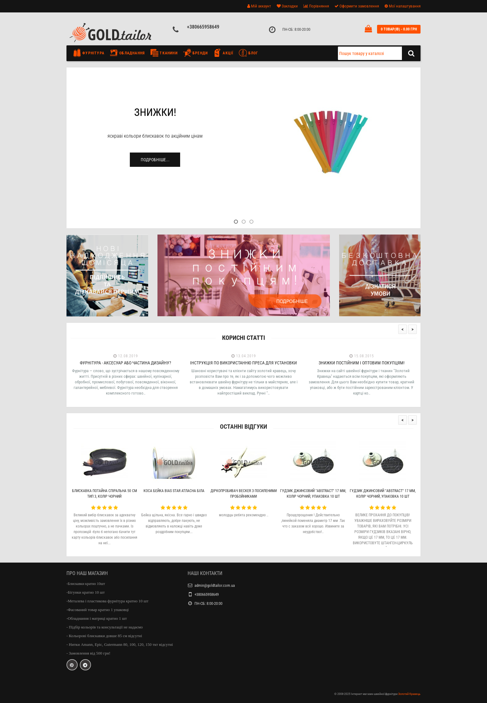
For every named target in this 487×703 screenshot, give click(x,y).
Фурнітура (90, 53)
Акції (223, 53)
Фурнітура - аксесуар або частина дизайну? (125, 362)
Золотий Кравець (409, 694)
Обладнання (127, 53)
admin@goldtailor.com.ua (214, 585)
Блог (248, 53)
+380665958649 (203, 27)
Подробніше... (155, 159)
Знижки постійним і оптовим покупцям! (361, 362)
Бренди (195, 53)
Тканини (164, 53)
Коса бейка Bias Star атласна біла (173, 491)
